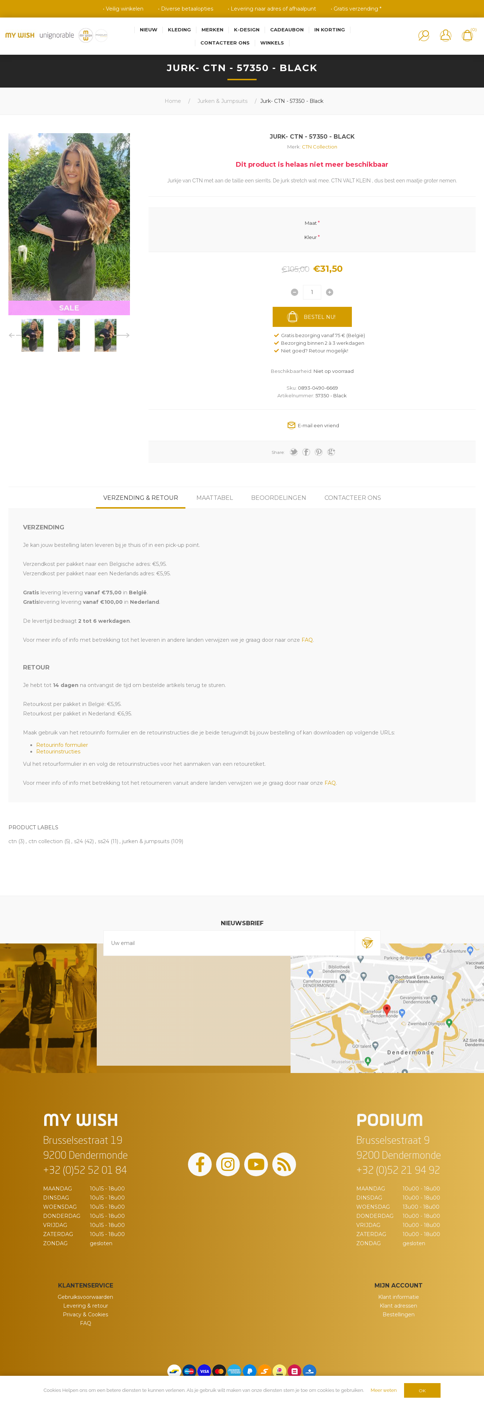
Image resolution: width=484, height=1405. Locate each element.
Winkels (272, 43)
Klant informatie (398, 1297)
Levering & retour (85, 1305)
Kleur (310, 237)
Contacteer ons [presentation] (352, 497)
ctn (12, 841)
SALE (69, 308)
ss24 (103, 841)
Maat (311, 223)
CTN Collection (319, 147)
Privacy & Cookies (85, 1314)
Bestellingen (399, 1314)
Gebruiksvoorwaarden (85, 1297)
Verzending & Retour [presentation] (140, 497)
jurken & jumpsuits (145, 841)
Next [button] (122, 335)
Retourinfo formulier (62, 745)
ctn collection (45, 841)
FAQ (85, 1323)
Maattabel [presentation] (214, 497)
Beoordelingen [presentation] (278, 497)
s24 (78, 841)
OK (422, 1390)
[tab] (140, 498)
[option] (32, 335)
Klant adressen (398, 1305)
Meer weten (384, 1390)
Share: (278, 452)
